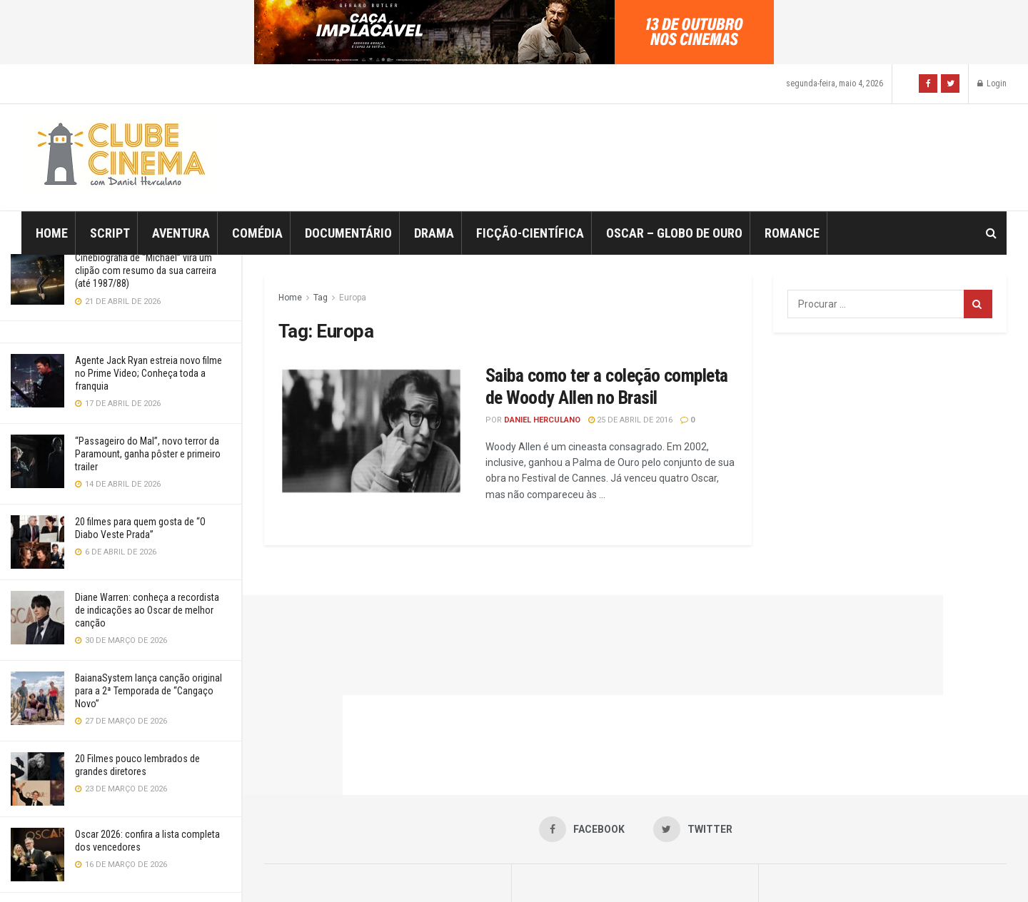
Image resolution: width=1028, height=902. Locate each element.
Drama (434, 233)
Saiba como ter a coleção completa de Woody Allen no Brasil (606, 386)
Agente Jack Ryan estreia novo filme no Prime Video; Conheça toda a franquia (148, 373)
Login (992, 83)
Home (52, 233)
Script (110, 233)
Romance (792, 233)
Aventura (181, 233)
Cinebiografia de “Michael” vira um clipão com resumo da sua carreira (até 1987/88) (145, 270)
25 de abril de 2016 (630, 420)
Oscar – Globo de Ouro (674, 233)
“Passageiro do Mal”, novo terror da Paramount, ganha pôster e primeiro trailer (148, 453)
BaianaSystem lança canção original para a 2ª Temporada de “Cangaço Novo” (148, 690)
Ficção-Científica (530, 233)
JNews (529, 871)
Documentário (348, 233)
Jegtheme (764, 871)
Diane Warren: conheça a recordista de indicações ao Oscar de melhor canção (147, 610)
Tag (320, 298)
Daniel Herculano (542, 420)
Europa (352, 298)
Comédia (257, 233)
